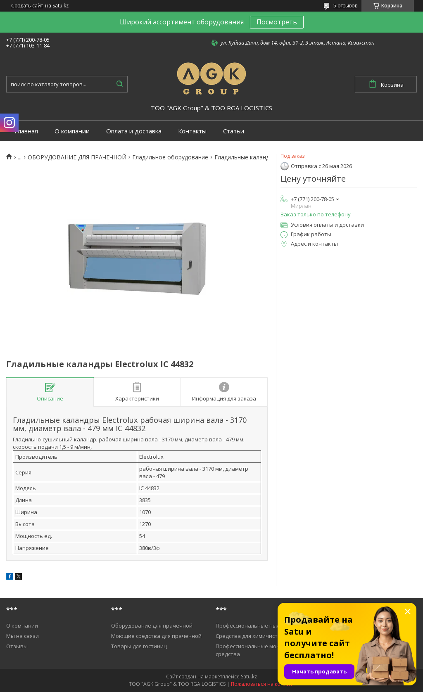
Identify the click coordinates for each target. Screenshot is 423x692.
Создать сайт (27, 6)
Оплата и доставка (134, 131)
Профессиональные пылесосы (255, 625)
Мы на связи (22, 636)
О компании (72, 131)
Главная (26, 131)
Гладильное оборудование (170, 157)
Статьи (233, 131)
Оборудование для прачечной (151, 625)
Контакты (192, 131)
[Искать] (119, 84)
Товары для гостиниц (139, 646)
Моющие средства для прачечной (156, 636)
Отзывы (17, 646)
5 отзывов (345, 5)
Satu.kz (249, 676)
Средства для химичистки (250, 636)
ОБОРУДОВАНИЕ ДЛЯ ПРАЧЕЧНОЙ (77, 157)
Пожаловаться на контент (262, 683)
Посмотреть (277, 21)
